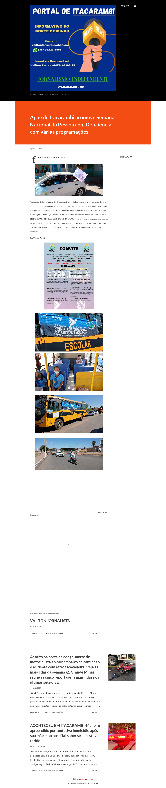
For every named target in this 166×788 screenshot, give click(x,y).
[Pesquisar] (125, 6)
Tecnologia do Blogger (83, 779)
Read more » (95, 633)
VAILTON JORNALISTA (50, 620)
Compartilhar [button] (126, 157)
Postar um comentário (54, 633)
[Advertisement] (66, 586)
